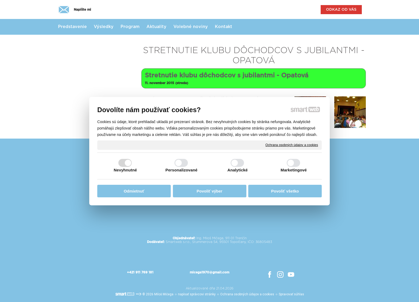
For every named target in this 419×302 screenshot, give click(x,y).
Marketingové (294, 170)
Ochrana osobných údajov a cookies (291, 145)
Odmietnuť (134, 191)
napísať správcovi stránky (197, 294)
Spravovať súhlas (291, 294)
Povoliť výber (209, 191)
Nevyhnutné (125, 170)
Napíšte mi (82, 9)
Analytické (237, 170)
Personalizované (181, 170)
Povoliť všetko (285, 191)
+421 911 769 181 (140, 272)
